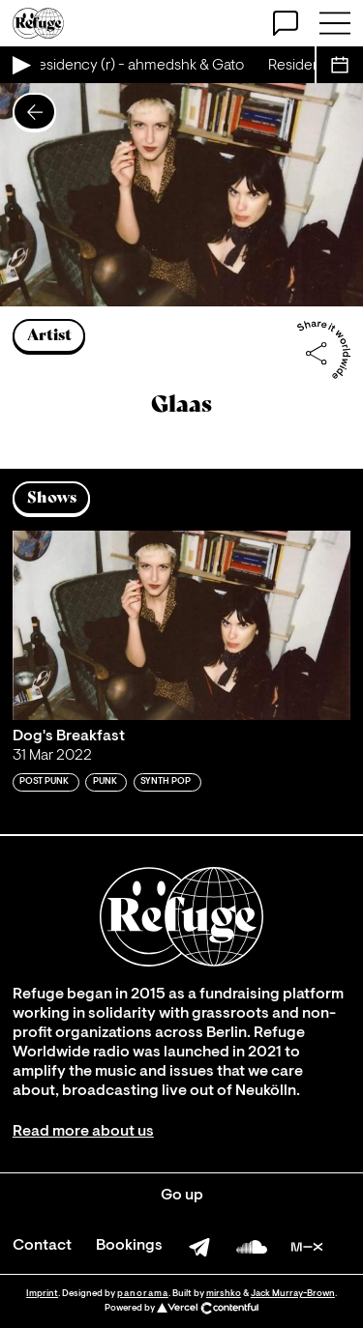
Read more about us (83, 1132)
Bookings (129, 1246)
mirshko (223, 1293)
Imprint (42, 1293)
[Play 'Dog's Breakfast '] (181, 626)
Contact (42, 1246)
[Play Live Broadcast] (20, 64)
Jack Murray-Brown (293, 1293)
